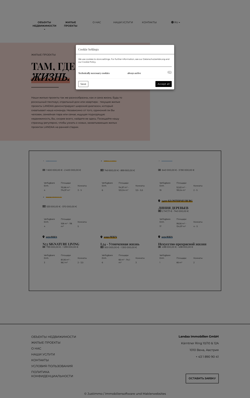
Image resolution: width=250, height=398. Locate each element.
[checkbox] (169, 72)
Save (83, 83)
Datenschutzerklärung (154, 59)
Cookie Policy (89, 62)
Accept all (164, 83)
